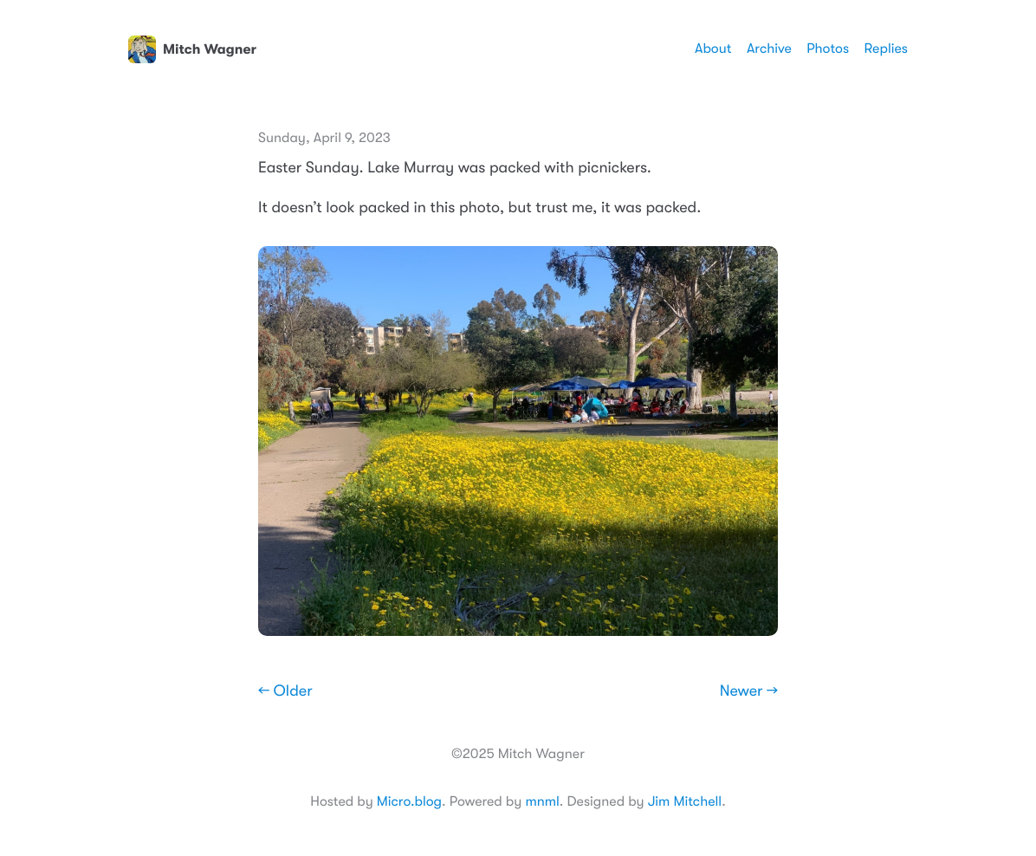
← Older (285, 691)
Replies (886, 48)
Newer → (749, 691)
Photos (827, 48)
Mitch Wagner (192, 49)
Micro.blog (409, 801)
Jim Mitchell (685, 801)
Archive (769, 48)
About (713, 48)
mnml (542, 801)
